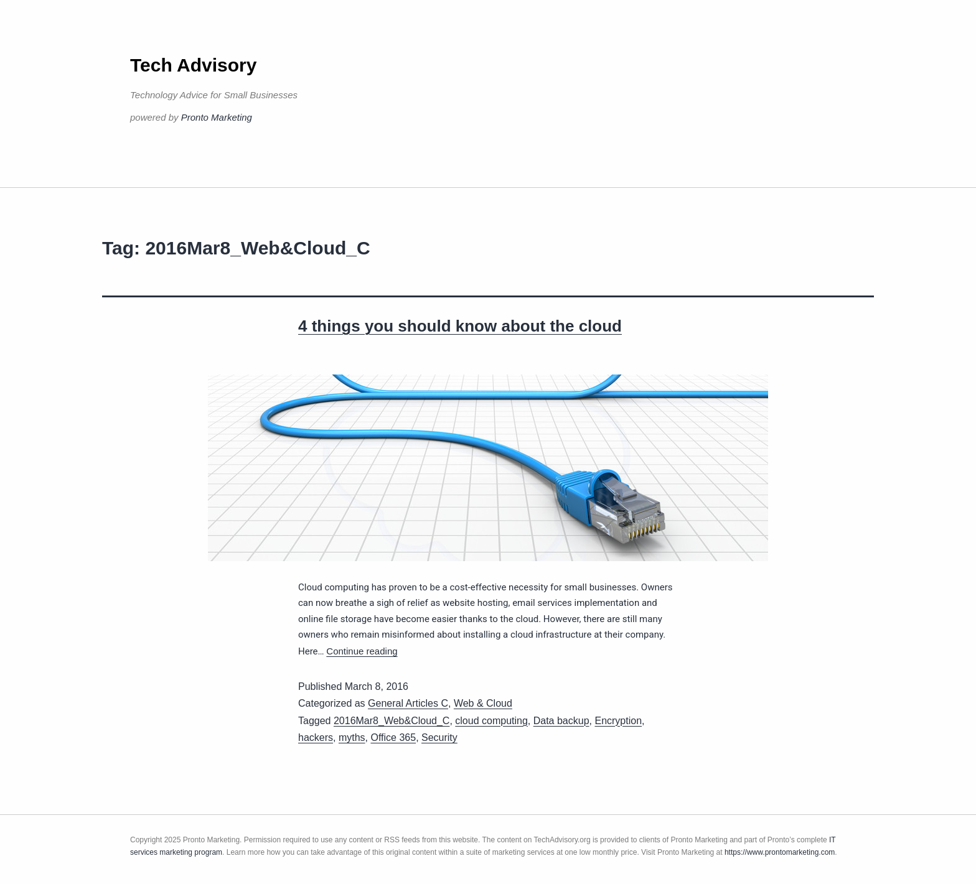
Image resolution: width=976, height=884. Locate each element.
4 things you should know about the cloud (460, 326)
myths (352, 737)
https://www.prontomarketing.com (780, 852)
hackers (315, 737)
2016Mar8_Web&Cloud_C (391, 720)
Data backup (561, 720)
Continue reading (361, 651)
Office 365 (393, 737)
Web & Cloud (483, 703)
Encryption (618, 720)
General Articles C (408, 703)
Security (439, 737)
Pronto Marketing (216, 117)
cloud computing (491, 720)
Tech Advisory (193, 65)
